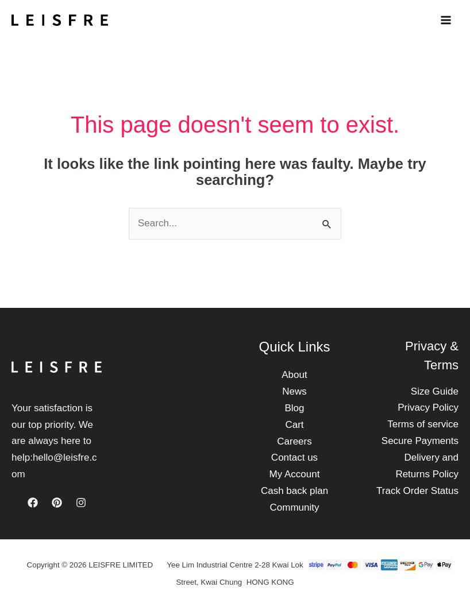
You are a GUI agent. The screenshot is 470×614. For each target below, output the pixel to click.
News (294, 391)
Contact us (294, 457)
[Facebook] (33, 502)
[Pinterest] (57, 502)
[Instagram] (81, 502)
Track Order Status (417, 490)
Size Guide (435, 391)
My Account (294, 474)
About (294, 374)
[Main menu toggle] (446, 20)
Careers (294, 441)
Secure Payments (420, 440)
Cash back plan (294, 490)
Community (294, 507)
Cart (294, 424)
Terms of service (423, 424)
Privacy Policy (428, 407)
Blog (294, 408)
